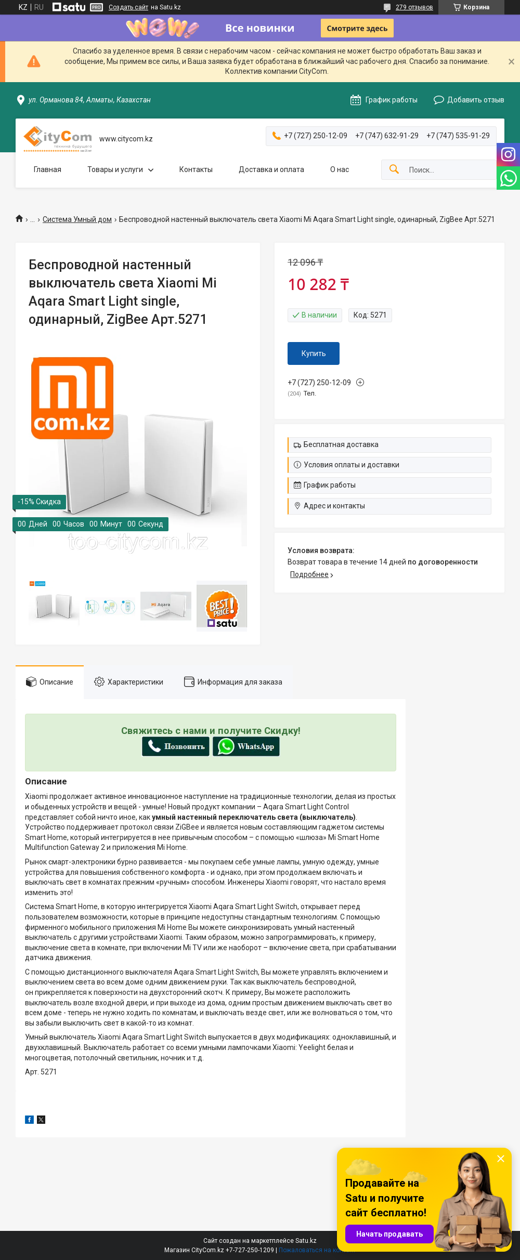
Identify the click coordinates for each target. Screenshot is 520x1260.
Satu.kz (306, 1240)
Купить (314, 353)
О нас (339, 169)
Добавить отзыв (475, 100)
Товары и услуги (115, 169)
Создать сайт (128, 7)
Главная (47, 169)
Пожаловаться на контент (317, 1250)
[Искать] (394, 170)
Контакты (196, 169)
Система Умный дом (77, 219)
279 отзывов (414, 7)
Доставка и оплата (271, 169)
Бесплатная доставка (341, 444)
